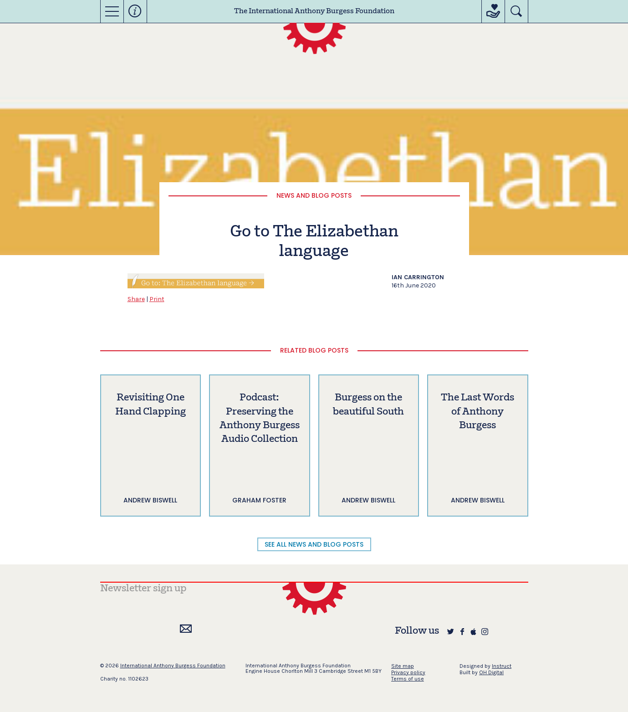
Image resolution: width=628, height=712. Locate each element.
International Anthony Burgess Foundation (172, 665)
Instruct (501, 666)
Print (156, 299)
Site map (402, 666)
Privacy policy (408, 672)
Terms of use (407, 679)
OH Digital (491, 672)
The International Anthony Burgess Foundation (314, 11)
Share (136, 299)
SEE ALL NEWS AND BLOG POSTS (314, 544)
